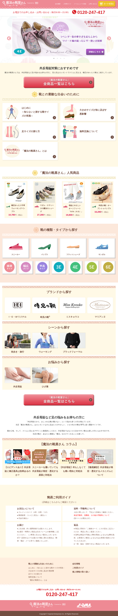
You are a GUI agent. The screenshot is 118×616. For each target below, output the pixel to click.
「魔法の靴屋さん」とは (34, 151)
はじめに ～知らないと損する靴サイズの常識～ (35, 112)
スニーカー (15, 254)
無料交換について (89, 131)
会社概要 (57, 4)
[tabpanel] (59, 37)
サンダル (101, 254)
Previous (8, 37)
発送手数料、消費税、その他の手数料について (91, 515)
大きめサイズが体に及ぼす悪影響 (93, 112)
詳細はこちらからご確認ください (59, 502)
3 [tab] (61, 58)
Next (108, 37)
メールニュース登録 (80, 4)
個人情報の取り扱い (81, 572)
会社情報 (76, 564)
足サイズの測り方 (31, 131)
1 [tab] (54, 58)
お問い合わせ (93, 4)
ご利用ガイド (67, 4)
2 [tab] (57, 58)
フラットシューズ (73, 254)
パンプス (44, 254)
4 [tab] (64, 58)
